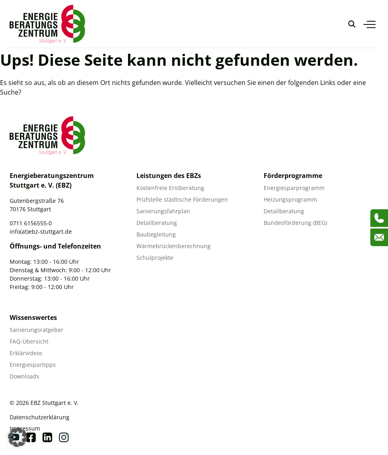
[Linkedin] (47, 437)
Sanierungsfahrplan (163, 211)
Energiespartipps (33, 364)
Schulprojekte (154, 257)
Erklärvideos (26, 353)
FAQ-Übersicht (29, 341)
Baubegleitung (156, 234)
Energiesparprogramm (294, 188)
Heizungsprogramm (290, 199)
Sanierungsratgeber (36, 330)
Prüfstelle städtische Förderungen (182, 199)
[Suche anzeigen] (352, 24)
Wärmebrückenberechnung (173, 246)
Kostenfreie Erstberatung (170, 188)
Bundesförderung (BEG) (295, 222)
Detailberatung (156, 222)
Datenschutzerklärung (39, 417)
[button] (17, 437)
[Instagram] (64, 437)
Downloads (24, 376)
